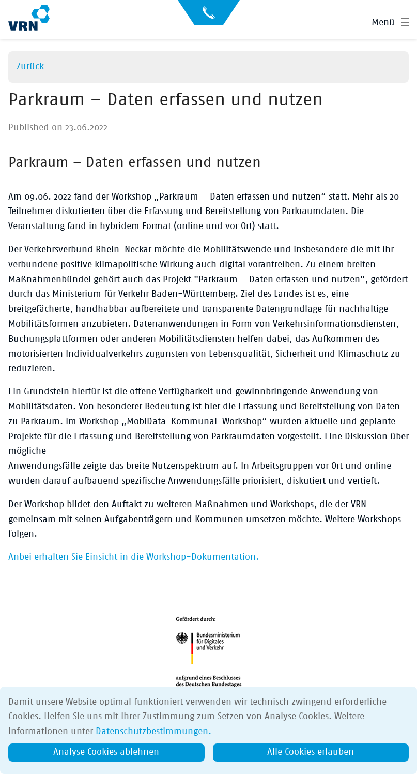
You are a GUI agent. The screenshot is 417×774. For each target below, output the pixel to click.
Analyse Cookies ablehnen (106, 752)
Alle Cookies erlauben (310, 752)
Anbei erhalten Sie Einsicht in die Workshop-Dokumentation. (133, 557)
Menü (383, 22)
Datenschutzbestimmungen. (153, 731)
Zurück (30, 66)
